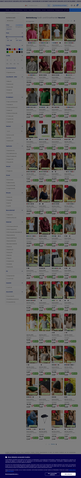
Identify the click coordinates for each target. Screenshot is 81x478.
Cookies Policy (72, 469)
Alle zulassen (68, 474)
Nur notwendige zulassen (52, 474)
